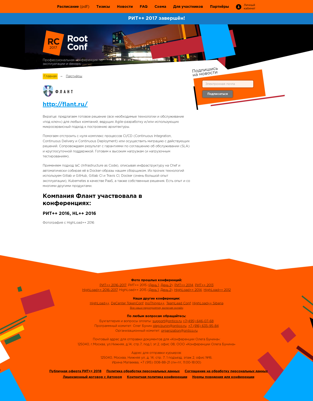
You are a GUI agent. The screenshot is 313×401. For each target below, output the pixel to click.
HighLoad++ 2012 (217, 290)
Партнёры (219, 6)
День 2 (166, 285)
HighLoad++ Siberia (207, 303)
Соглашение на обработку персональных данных (226, 371)
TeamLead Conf (178, 303)
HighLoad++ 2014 (188, 290)
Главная (50, 76)
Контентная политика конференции (157, 377)
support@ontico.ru (167, 321)
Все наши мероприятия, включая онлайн (156, 308)
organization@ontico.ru (179, 330)
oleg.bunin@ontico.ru (169, 326)
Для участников (188, 6)
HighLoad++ (99, 303)
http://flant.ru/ (65, 104)
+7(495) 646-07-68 (198, 321)
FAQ (144, 6)
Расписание (68, 6)
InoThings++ (154, 303)
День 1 (154, 285)
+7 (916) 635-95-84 (203, 326)
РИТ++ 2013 (204, 285)
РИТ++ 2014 (183, 285)
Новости (125, 6)
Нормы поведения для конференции (223, 377)
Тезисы (103, 6)
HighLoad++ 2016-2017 (99, 290)
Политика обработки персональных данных (143, 371)
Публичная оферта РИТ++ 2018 (75, 371)
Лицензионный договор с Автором (92, 377)
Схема (160, 6)
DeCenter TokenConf (127, 303)
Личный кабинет (249, 7)
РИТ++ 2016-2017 (113, 285)
